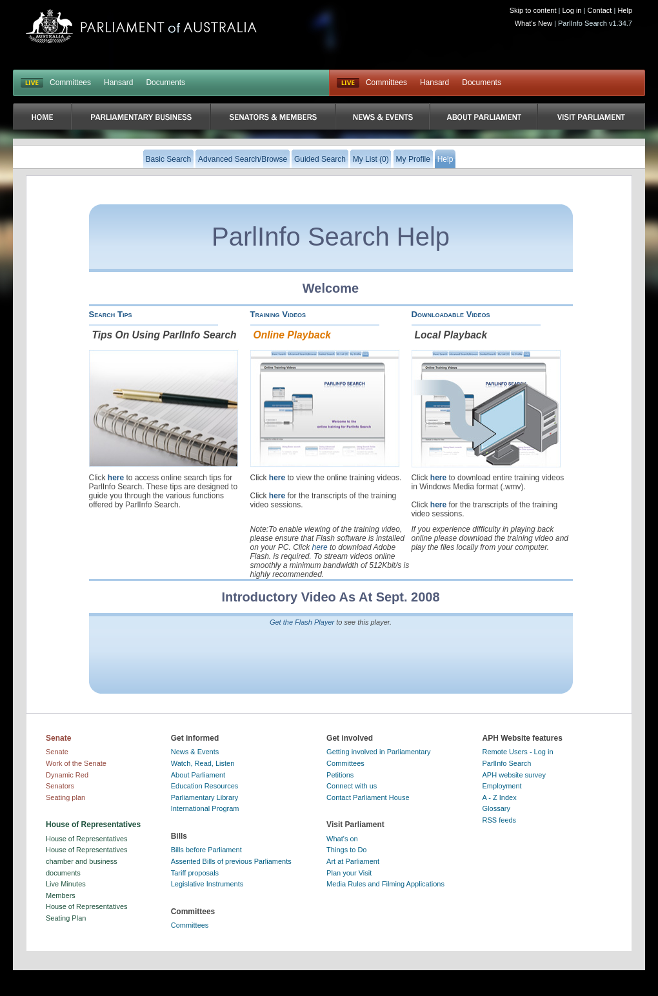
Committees (70, 82)
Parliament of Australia (141, 26)
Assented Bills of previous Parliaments (231, 861)
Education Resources (205, 786)
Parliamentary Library (205, 797)
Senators (60, 786)
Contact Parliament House (367, 797)
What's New (533, 23)
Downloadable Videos (451, 314)
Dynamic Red (67, 775)
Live (348, 83)
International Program (205, 808)
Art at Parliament (352, 861)
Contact (599, 10)
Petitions (340, 775)
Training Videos (278, 314)
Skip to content (533, 10)
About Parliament (198, 775)
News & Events (195, 752)
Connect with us (351, 786)
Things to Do (346, 850)
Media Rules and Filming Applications (385, 884)
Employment (502, 786)
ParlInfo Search (507, 763)
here (116, 477)
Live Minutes (66, 884)
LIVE (32, 83)
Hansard (118, 82)
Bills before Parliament (206, 850)
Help (624, 10)
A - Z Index (500, 797)
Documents (165, 82)
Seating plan (65, 797)
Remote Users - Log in (518, 752)
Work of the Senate (76, 763)
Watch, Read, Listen (203, 763)
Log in (572, 10)
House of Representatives (87, 839)
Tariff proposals (195, 873)
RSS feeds (500, 820)
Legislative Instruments (207, 884)
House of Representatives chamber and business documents (87, 861)
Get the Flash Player (302, 622)
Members (60, 895)
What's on (342, 839)
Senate (57, 752)
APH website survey (514, 775)
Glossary (496, 808)
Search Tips (110, 314)
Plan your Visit (349, 873)
